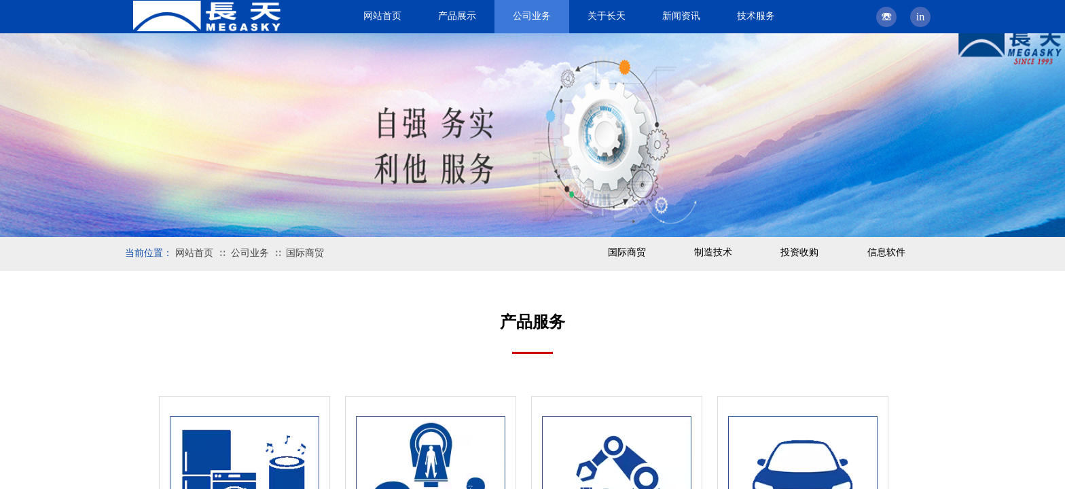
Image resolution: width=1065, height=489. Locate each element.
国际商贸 (305, 253)
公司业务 (250, 253)
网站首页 (194, 253)
